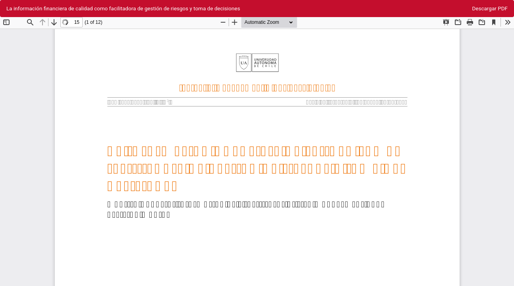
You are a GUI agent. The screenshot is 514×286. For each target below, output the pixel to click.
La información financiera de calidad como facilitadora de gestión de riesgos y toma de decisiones (123, 8)
